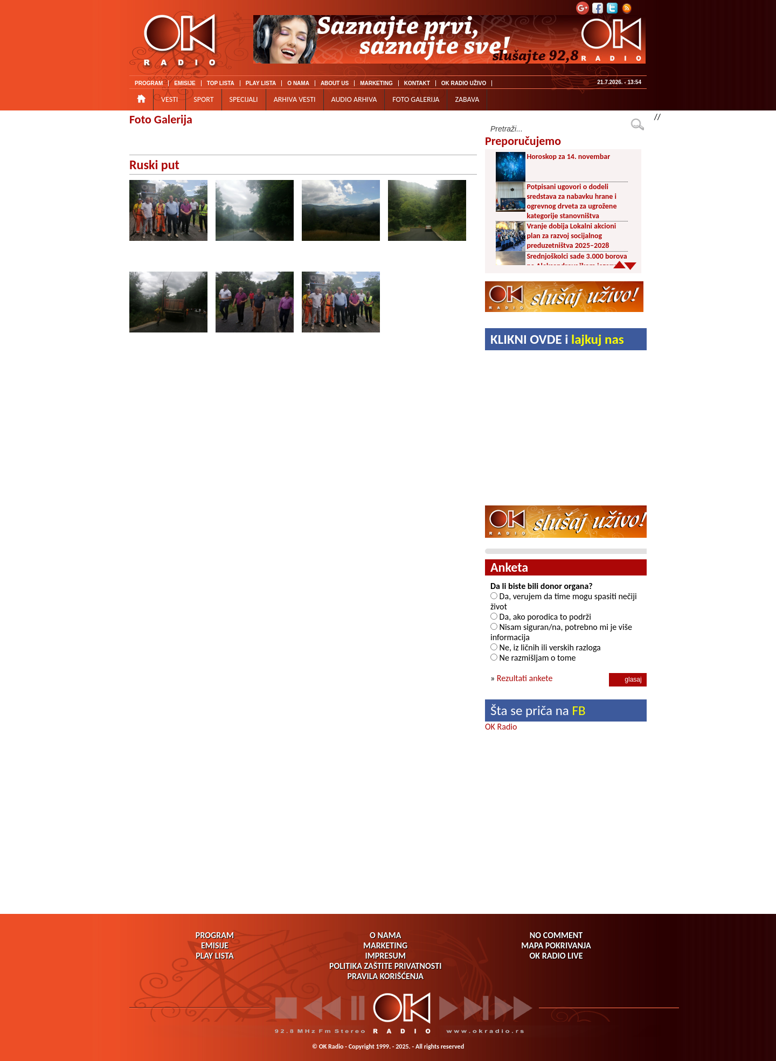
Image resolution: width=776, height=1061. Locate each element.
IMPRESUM (385, 956)
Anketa (509, 567)
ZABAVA (467, 99)
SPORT (203, 99)
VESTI (169, 99)
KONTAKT (417, 83)
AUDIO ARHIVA (354, 99)
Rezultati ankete (525, 678)
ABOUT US (335, 83)
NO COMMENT (556, 935)
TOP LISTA (220, 83)
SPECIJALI (244, 99)
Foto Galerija (160, 119)
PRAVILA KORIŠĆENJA (386, 976)
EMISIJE (184, 83)
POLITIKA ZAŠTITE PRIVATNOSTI (385, 966)
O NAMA (298, 83)
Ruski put (154, 164)
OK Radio (501, 727)
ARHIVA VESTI (295, 99)
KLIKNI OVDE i (557, 339)
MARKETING (376, 83)
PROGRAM (149, 83)
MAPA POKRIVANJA (556, 945)
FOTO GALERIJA (415, 99)
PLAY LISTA (261, 83)
